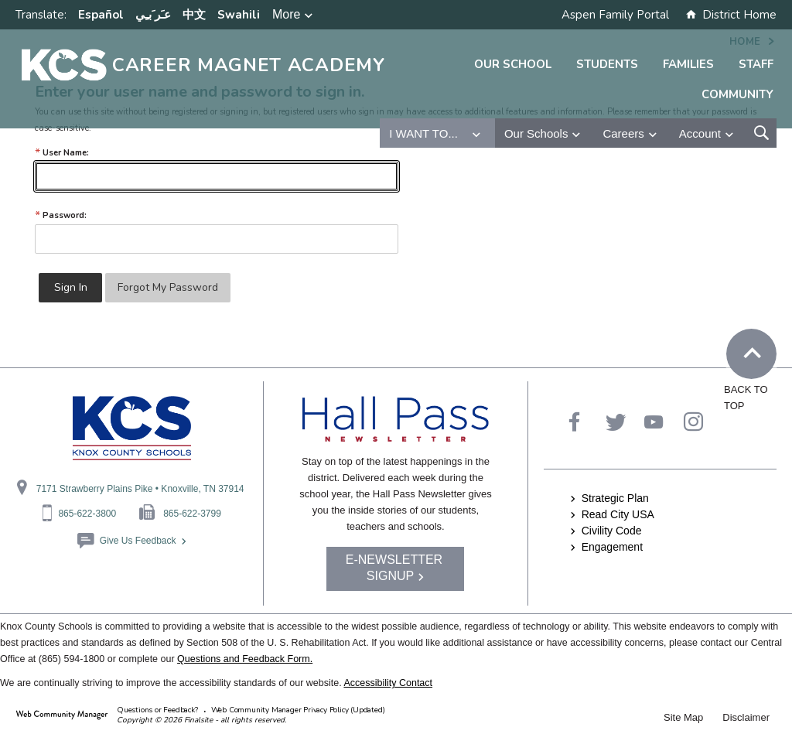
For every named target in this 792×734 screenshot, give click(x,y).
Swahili (238, 14)
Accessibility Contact (387, 683)
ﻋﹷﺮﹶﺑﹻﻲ (153, 14)
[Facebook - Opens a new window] (574, 422)
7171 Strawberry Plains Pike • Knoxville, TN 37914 (140, 488)
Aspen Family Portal (615, 14)
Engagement (612, 547)
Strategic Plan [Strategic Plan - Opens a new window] (615, 498)
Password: (61, 215)
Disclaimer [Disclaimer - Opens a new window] (746, 717)
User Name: (62, 153)
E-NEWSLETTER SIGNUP (394, 567)
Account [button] (700, 133)
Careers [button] (623, 133)
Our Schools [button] (536, 133)
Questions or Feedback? (157, 710)
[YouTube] (654, 422)
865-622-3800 (87, 513)
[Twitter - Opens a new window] (616, 422)
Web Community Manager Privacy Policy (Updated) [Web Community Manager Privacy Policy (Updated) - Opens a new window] (298, 710)
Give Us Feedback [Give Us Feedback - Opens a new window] (138, 540)
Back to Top (757, 355)
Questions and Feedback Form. (244, 659)
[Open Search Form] (761, 133)
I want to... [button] (423, 133)
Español (101, 14)
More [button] (286, 14)
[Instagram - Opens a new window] (693, 422)
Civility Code (612, 530)
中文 (194, 14)
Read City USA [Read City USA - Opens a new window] (618, 514)
